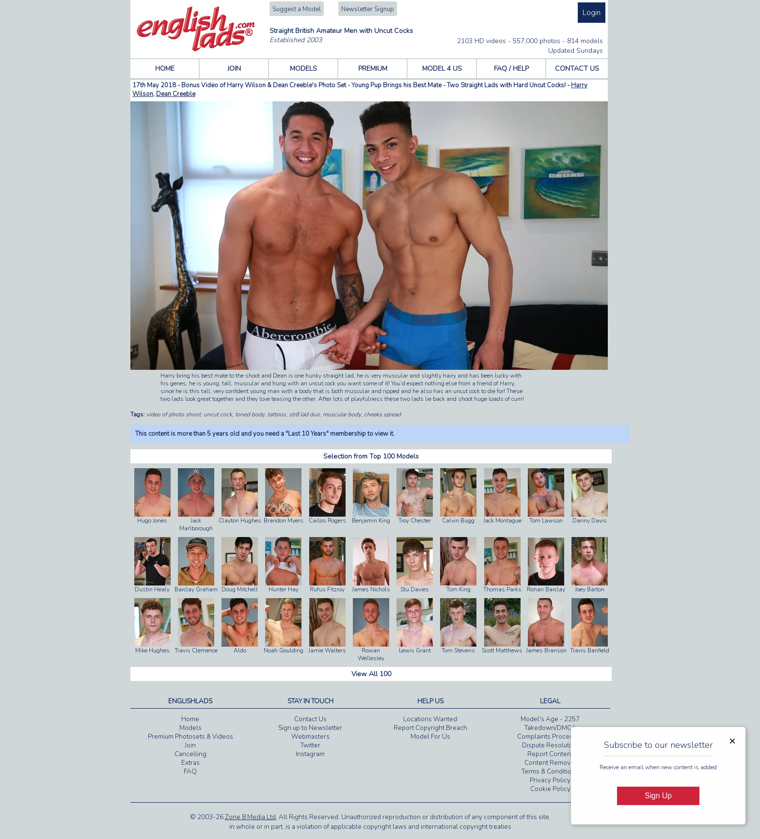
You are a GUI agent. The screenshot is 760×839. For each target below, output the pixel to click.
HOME (164, 68)
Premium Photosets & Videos (190, 736)
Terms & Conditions (550, 771)
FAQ (190, 771)
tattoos (277, 414)
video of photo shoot (173, 414)
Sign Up (658, 796)
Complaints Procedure (550, 736)
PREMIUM (372, 68)
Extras (190, 763)
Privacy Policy (550, 780)
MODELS (303, 68)
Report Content (550, 754)
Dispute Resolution (550, 745)
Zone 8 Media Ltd (250, 817)
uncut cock (218, 414)
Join (190, 745)
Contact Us (310, 719)
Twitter (310, 745)
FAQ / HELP (511, 68)
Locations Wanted (430, 719)
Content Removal (550, 763)
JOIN (234, 68)
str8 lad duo (304, 414)
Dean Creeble (175, 94)
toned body (250, 414)
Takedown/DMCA (550, 728)
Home (190, 719)
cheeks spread (382, 414)
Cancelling (190, 754)
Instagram (310, 754)
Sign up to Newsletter (310, 728)
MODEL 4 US (442, 68)
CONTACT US (577, 68)
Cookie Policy (550, 789)
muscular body (342, 414)
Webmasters (310, 736)
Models (190, 728)
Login (592, 12)
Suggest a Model (296, 9)
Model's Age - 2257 (550, 719)
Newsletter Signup (367, 9)
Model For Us (430, 736)
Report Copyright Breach (430, 728)
